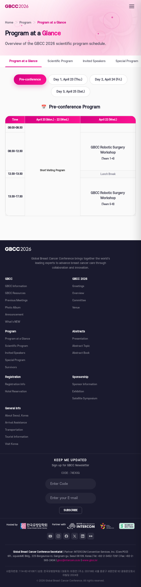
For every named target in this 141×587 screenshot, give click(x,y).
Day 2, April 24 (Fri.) (108, 79)
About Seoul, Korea (16, 415)
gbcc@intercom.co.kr (68, 560)
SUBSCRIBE (71, 510)
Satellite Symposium (84, 398)
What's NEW (12, 321)
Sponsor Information (84, 384)
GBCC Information (16, 286)
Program (25, 22)
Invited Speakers (94, 61)
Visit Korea (11, 444)
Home (9, 22)
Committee (79, 300)
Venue (76, 307)
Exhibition (78, 391)
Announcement (14, 314)
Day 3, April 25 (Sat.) (70, 91)
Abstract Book (80, 352)
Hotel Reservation (16, 391)
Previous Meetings (16, 300)
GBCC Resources (15, 293)
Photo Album (13, 307)
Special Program (15, 360)
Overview (78, 293)
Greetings (78, 286)
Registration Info (15, 384)
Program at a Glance (23, 61)
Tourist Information (16, 436)
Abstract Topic (81, 345)
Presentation (80, 338)
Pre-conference (30, 79)
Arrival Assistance (16, 422)
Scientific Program (60, 61)
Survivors (11, 367)
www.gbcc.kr (89, 560)
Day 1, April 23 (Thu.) (67, 79)
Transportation (14, 429)
